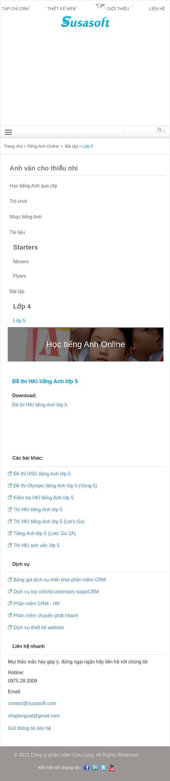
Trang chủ (13, 146)
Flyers (19, 275)
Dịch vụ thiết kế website (38, 627)
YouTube (112, 767)
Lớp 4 (22, 306)
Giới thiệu (118, 8)
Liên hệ (157, 8)
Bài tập (71, 146)
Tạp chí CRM (15, 8)
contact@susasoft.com (32, 703)
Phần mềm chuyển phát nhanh (45, 615)
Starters (25, 247)
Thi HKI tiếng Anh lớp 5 (38, 509)
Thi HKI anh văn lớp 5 (36, 545)
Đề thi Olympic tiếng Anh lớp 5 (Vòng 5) (55, 485)
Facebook (86, 767)
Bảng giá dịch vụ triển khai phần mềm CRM (59, 579)
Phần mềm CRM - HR (36, 603)
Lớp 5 (19, 320)
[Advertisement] (85, 81)
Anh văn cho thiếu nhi (50, 168)
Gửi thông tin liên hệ (29, 728)
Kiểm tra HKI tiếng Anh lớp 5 (43, 497)
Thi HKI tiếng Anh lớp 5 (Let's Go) (49, 521)
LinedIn (95, 767)
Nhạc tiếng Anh (26, 216)
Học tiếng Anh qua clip (33, 185)
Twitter (103, 767)
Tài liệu (17, 232)
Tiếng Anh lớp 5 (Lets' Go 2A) (44, 533)
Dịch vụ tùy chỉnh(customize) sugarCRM (56, 591)
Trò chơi (18, 201)
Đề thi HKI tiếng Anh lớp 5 (39, 404)
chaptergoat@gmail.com (34, 715)
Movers (21, 261)
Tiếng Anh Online (43, 146)
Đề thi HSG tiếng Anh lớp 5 (42, 473)
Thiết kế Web (61, 8)
